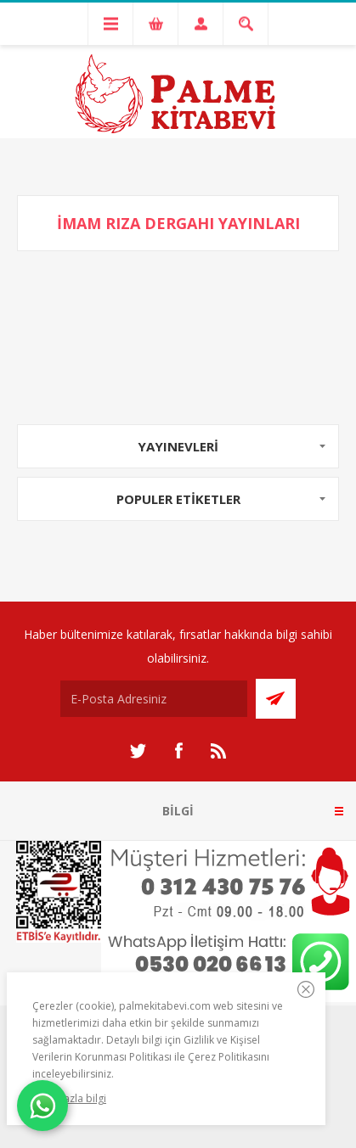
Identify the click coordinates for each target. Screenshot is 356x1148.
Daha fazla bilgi (69, 1098)
